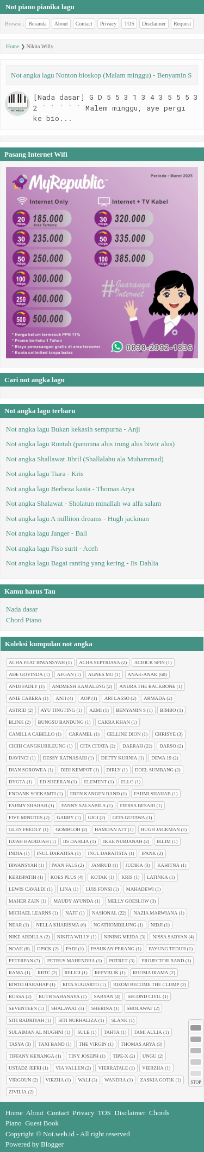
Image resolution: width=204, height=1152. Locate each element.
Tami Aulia (148, 1032)
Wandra (115, 1080)
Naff (71, 913)
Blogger (52, 1144)
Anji (60, 698)
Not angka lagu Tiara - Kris (45, 473)
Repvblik (107, 972)
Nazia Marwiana (155, 913)
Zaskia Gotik (157, 1080)
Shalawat (64, 1008)
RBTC (44, 972)
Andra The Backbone (147, 686)
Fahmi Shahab (152, 793)
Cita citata (94, 746)
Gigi (93, 817)
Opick (44, 948)
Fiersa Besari (138, 805)
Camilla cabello (31, 734)
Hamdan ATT (111, 829)
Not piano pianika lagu (40, 7)
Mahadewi (140, 889)
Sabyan (103, 996)
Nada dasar (22, 609)
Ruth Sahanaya (59, 996)
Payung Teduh (167, 948)
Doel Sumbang (154, 770)
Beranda (37, 24)
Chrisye (165, 734)
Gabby (65, 817)
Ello (127, 781)
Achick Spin (149, 662)
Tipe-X (120, 1056)
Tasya (16, 1044)
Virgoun (20, 1080)
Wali (84, 1080)
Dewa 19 (161, 758)
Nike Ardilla (26, 936)
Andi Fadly (23, 686)
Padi (71, 948)
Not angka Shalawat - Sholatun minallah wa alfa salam (83, 503)
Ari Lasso (116, 698)
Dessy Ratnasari (65, 758)
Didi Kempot (76, 770)
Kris (127, 877)
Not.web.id (59, 1134)
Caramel (80, 734)
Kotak (98, 877)
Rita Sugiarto (81, 984)
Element (95, 781)
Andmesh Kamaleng (78, 686)
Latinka (157, 877)
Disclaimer (154, 24)
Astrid (18, 710)
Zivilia (18, 1092)
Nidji (157, 925)
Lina (66, 889)
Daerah (132, 746)
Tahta (112, 1032)
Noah (16, 948)
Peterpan (21, 960)
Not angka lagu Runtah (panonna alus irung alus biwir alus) (90, 444)
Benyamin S (131, 710)
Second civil (144, 996)
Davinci (19, 758)
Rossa (16, 996)
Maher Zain (24, 901)
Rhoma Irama (150, 972)
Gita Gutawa (129, 817)
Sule (83, 1032)
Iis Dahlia (76, 841)
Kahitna (168, 865)
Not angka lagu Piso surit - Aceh (52, 548)
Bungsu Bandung (61, 722)
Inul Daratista (107, 853)
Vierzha (153, 1068)
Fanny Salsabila (83, 805)
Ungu (150, 1056)
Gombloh (68, 829)
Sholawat (140, 1008)
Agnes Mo (101, 674)
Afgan (65, 674)
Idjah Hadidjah (29, 841)
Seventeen (23, 1008)
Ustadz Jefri (25, 1068)
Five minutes (25, 817)
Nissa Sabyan (169, 936)
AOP (85, 698)
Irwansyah (23, 865)
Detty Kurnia (119, 758)
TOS (129, 24)
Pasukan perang (112, 948)
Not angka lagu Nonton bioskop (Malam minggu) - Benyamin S (101, 75)
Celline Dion (123, 734)
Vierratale (113, 1068)
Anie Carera (25, 698)
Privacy (108, 24)
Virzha (55, 1080)
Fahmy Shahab (28, 805)
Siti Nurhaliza (77, 1020)
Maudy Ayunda (73, 901)
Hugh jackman (160, 829)
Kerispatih (22, 877)
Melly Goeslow (128, 901)
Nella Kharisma (57, 925)
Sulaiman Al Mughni (36, 1032)
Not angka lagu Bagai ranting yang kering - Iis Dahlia (82, 563)
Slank (120, 1020)
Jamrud (101, 865)
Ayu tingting (58, 710)
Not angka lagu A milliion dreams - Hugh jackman (77, 518)
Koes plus (64, 877)
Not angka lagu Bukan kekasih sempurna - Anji (73, 429)
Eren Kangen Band (95, 793)
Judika (135, 865)
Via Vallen (69, 1068)
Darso (167, 746)
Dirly (114, 770)
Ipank (148, 853)
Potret (118, 960)
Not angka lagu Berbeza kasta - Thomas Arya (70, 489)
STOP (195, 1082)
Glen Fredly (25, 829)
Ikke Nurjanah (123, 841)
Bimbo (168, 710)
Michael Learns (30, 913)
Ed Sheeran (55, 781)
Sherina (102, 1008)
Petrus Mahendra (71, 960)
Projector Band (162, 960)
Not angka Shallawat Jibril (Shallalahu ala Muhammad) (85, 459)
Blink (16, 722)
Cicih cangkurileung (37, 746)
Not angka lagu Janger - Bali (46, 533)
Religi (73, 972)
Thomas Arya (138, 1044)
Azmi (95, 710)
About (61, 24)
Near (15, 925)
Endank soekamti (32, 793)
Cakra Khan (114, 722)
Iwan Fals (64, 865)
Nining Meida (121, 936)
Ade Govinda (26, 674)
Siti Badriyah (26, 1020)
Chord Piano (23, 620)
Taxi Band (51, 1044)
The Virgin (93, 1044)
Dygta (17, 781)
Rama (16, 972)
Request (182, 24)
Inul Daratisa (55, 853)
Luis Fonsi (98, 889)
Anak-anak (143, 674)
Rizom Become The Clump (146, 984)
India (16, 853)
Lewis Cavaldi (27, 889)
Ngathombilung (115, 925)
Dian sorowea (27, 770)
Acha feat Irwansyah (37, 662)
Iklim (164, 841)
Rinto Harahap (28, 984)
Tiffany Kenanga (31, 1056)
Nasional (104, 913)
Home (12, 46)
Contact (84, 24)
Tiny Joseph (83, 1056)
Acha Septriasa (99, 662)
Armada (154, 698)
